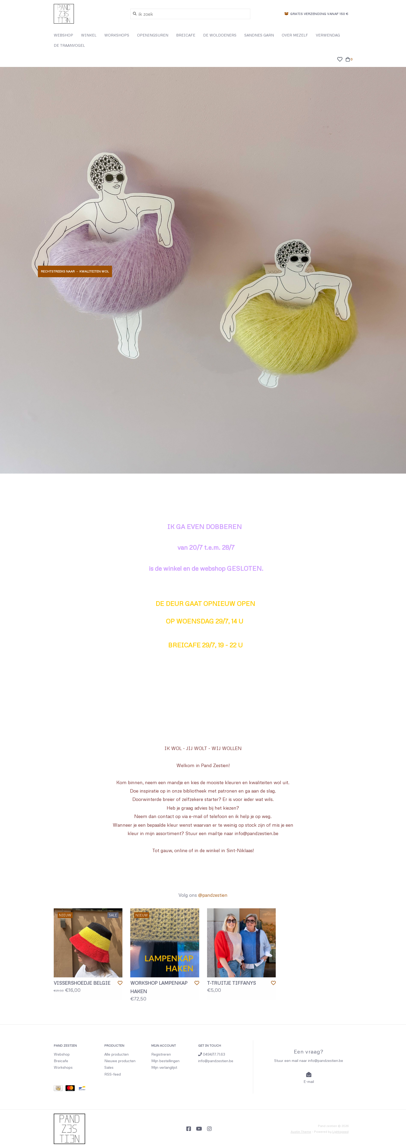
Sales (108, 1067)
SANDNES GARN (259, 35)
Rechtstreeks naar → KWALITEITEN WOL (75, 271)
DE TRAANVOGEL (69, 45)
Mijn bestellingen (165, 1060)
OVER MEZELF (295, 35)
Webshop (62, 1054)
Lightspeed (340, 1132)
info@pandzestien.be (215, 1060)
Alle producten (116, 1054)
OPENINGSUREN (152, 35)
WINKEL (88, 35)
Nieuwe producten (120, 1060)
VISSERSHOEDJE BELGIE (82, 983)
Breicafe (61, 1060)
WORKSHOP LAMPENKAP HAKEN (158, 987)
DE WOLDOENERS (219, 35)
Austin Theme (301, 1132)
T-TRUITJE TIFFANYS (231, 983)
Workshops (63, 1067)
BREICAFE (185, 35)
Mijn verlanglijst (164, 1067)
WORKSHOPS (116, 35)
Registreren (161, 1054)
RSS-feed (112, 1074)
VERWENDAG (328, 35)
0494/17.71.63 (211, 1054)
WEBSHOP (63, 35)
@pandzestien (213, 895)
